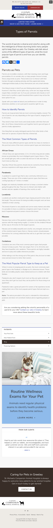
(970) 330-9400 (27, 3)
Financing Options (9, 346)
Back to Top (40, 514)
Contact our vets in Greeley (31, 310)
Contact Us (26, 489)
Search (28, 514)
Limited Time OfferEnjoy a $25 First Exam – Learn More (25, 23)
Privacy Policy (13, 514)
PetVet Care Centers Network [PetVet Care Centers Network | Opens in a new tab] (29, 521)
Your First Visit (8, 334)
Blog (5, 342)
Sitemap (33, 514)
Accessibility (21, 514)
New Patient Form (9, 338)
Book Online (19, 7)
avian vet (16, 102)
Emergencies (35, 7)
